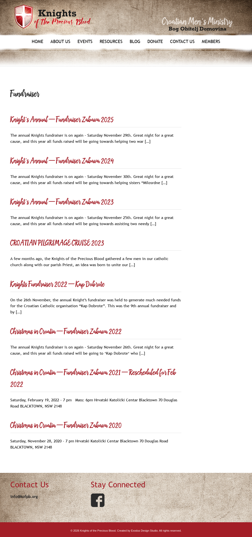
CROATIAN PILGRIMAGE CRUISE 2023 (57, 243)
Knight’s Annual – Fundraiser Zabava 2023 (62, 202)
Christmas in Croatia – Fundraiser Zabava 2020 (66, 425)
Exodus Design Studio (144, 530)
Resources (111, 41)
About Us (60, 41)
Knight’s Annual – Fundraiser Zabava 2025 (61, 120)
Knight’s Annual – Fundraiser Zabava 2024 (62, 161)
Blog (135, 41)
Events (85, 41)
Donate (155, 41)
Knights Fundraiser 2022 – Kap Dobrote (57, 284)
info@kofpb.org (24, 496)
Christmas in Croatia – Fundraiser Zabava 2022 (66, 331)
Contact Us (182, 41)
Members (211, 41)
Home (37, 41)
